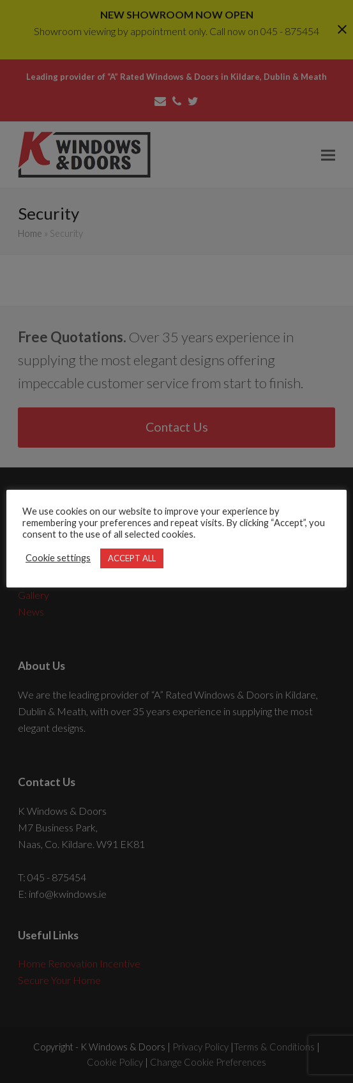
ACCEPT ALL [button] (132, 558)
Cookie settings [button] (58, 557)
